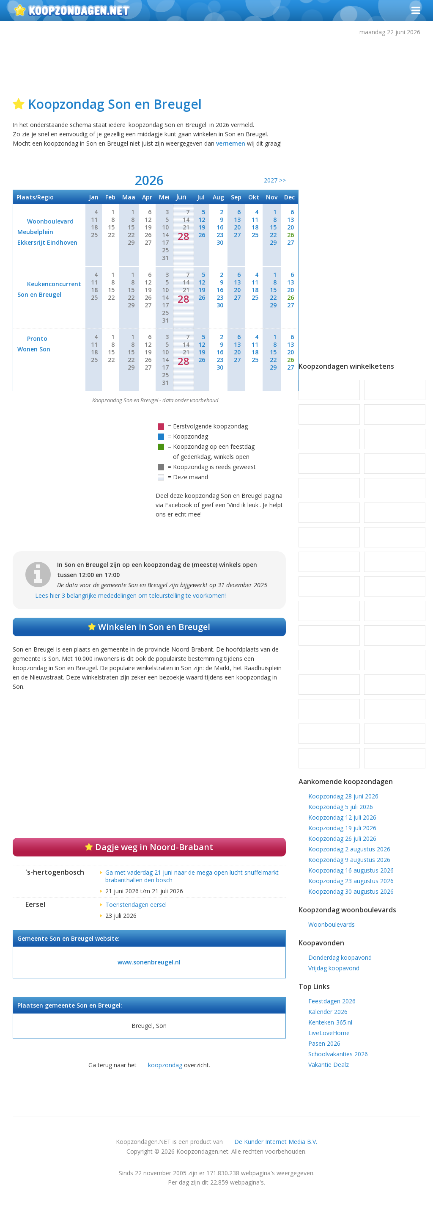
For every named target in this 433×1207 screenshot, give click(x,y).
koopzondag (165, 1065)
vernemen (230, 143)
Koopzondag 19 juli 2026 (342, 828)
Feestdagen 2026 (332, 1001)
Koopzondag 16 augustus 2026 (351, 870)
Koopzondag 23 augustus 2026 (351, 881)
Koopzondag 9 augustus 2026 (349, 860)
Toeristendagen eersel (136, 904)
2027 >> (275, 180)
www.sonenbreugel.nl (149, 962)
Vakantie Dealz (328, 1065)
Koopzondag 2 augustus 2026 (349, 849)
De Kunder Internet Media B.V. (275, 1142)
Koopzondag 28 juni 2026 (343, 796)
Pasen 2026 (324, 1043)
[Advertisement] (218, 64)
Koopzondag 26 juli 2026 (342, 838)
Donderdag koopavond (340, 957)
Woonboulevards (331, 924)
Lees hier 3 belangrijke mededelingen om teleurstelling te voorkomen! (130, 595)
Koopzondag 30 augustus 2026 (351, 891)
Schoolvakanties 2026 (338, 1054)
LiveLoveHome (329, 1033)
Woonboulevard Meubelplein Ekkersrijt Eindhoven (47, 231)
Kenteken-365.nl (330, 1022)
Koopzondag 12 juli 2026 (342, 817)
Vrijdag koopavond (333, 968)
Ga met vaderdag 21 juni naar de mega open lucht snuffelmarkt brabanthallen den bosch (192, 876)
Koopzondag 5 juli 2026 (340, 807)
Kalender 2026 (328, 1012)
